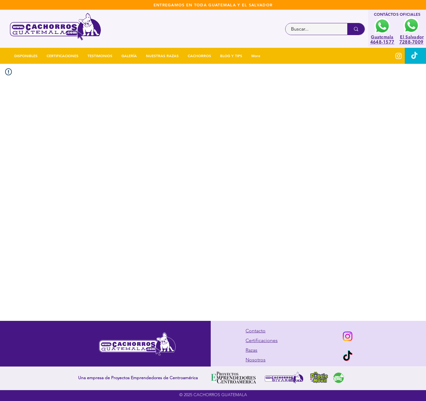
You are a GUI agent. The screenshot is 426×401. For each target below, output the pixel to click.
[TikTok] (414, 56)
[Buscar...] (313, 29)
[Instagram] (399, 56)
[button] (199, 56)
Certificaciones (262, 340)
